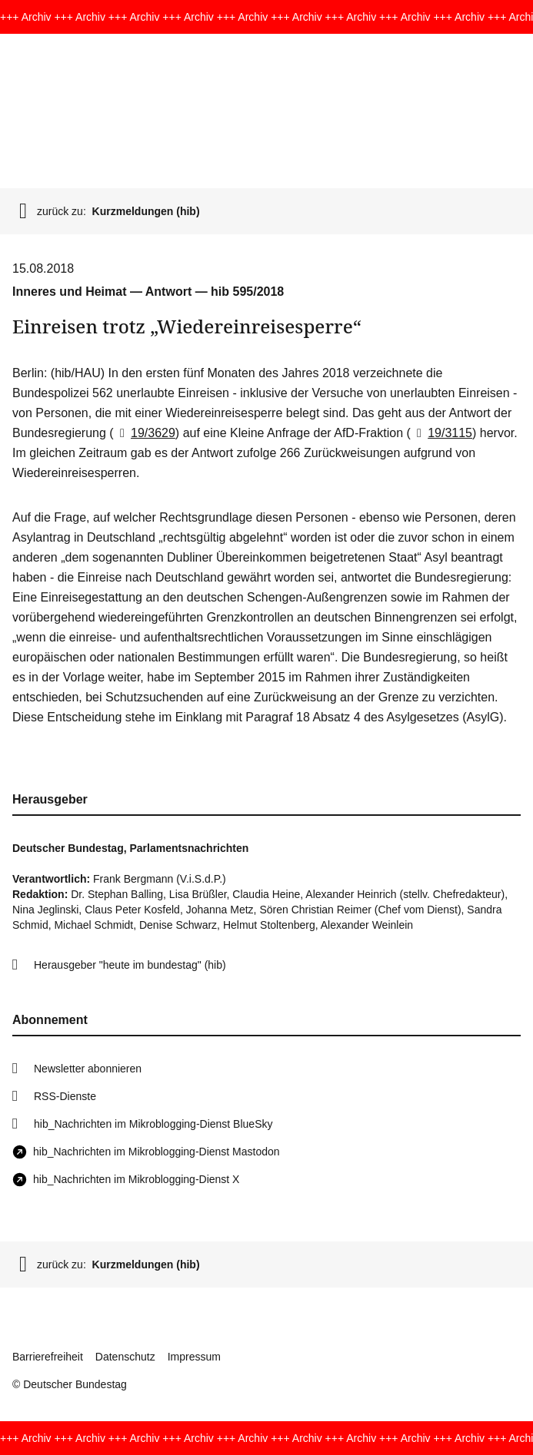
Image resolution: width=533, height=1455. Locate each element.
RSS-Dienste (65, 1096)
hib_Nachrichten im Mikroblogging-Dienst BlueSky (153, 1124)
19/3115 (441, 432)
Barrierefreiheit (47, 1357)
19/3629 (144, 432)
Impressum (194, 1357)
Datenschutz (125, 1357)
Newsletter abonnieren (88, 1068)
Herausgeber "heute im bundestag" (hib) (130, 965)
